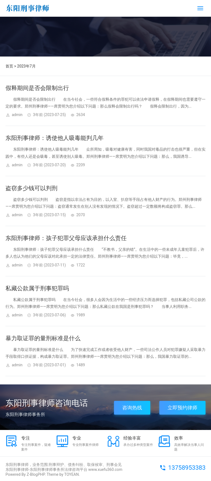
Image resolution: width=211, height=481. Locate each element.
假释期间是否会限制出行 (37, 88)
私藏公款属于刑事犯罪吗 (37, 288)
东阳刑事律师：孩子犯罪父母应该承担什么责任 (66, 238)
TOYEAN (71, 474)
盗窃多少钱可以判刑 (31, 188)
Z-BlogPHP (36, 474)
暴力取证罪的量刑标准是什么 (42, 338)
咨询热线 (132, 407)
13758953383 (187, 467)
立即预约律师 (182, 407)
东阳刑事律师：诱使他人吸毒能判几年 (54, 138)
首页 (9, 66)
